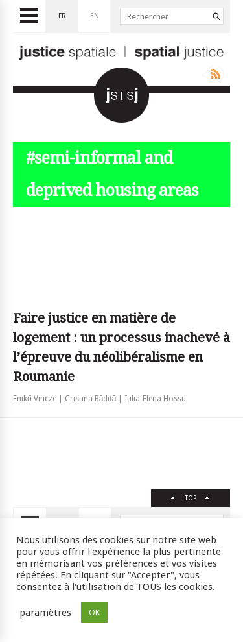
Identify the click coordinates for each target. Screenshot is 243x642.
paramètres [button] (45, 613)
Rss (213, 74)
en (94, 16)
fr (62, 16)
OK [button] (94, 612)
